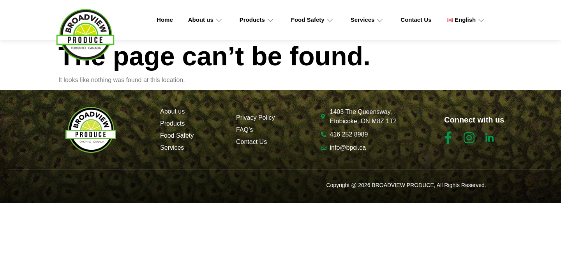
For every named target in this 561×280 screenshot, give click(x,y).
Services (367, 19)
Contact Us (415, 19)
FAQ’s (244, 129)
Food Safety (312, 19)
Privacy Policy (255, 117)
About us (205, 19)
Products (257, 19)
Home (165, 19)
